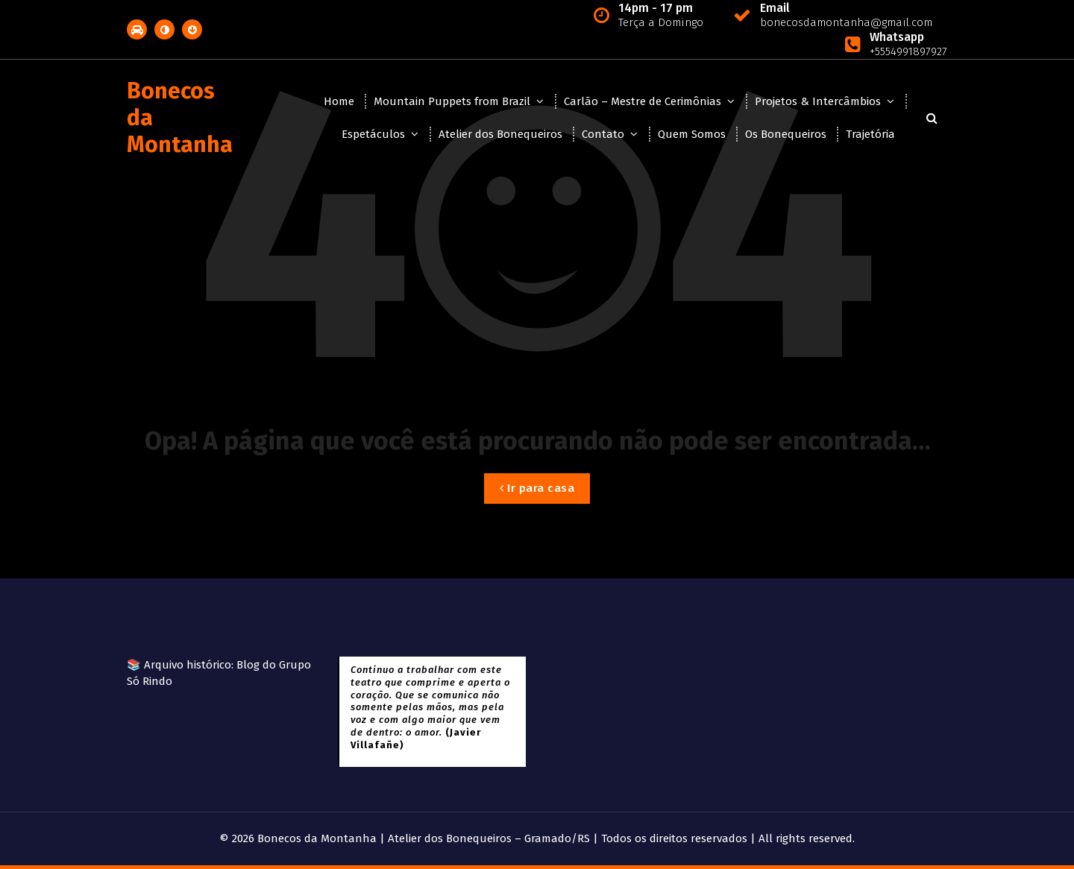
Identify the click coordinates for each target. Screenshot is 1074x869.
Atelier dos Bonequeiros (500, 134)
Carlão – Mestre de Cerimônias (642, 101)
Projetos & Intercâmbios (818, 101)
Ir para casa (537, 488)
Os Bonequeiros (785, 134)
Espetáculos (373, 134)
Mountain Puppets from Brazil (452, 101)
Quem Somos (692, 134)
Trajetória (870, 134)
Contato (603, 134)
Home (339, 101)
